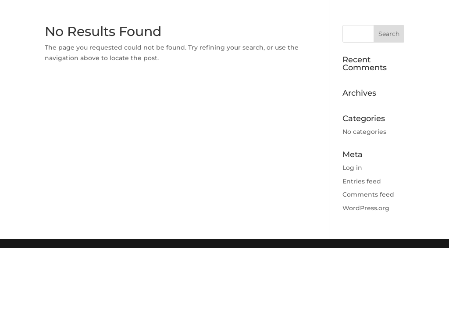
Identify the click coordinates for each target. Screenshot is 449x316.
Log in (352, 168)
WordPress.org (365, 208)
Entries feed (361, 181)
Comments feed (368, 194)
